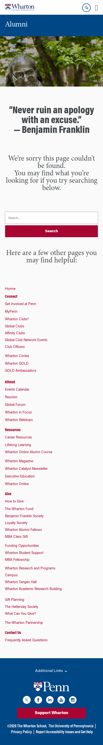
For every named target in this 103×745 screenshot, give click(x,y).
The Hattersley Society (21, 607)
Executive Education (20, 476)
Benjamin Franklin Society (24, 516)
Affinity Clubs (15, 333)
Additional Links (51, 671)
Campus (11, 575)
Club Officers (15, 347)
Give (8, 494)
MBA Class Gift (16, 537)
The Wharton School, (32, 726)
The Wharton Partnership (24, 623)
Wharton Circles (17, 356)
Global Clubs (14, 326)
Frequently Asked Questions (26, 640)
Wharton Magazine (19, 461)
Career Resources (18, 437)
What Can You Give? (20, 614)
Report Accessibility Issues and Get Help (64, 732)
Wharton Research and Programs (30, 568)
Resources (13, 430)
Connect (11, 297)
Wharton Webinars (19, 420)
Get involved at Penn (20, 304)
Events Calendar (17, 390)
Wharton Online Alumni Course (28, 452)
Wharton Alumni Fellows (23, 530)
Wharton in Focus (18, 412)
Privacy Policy (21, 732)
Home (10, 289)
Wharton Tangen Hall (21, 582)
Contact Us (13, 633)
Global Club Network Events (26, 340)
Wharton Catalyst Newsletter (26, 469)
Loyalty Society (16, 523)
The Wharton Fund (19, 509)
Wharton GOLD (16, 364)
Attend (10, 382)
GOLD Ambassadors (20, 371)
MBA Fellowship (17, 560)
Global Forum (15, 405)
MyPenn (11, 312)
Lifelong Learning (18, 445)
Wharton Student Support (24, 553)
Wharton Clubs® (17, 319)
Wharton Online (17, 484)
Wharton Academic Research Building (33, 589)
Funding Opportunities (22, 546)
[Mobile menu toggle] (96, 7)
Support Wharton (51, 713)
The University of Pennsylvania (71, 726)
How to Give (14, 501)
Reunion (11, 397)
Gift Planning (14, 600)
